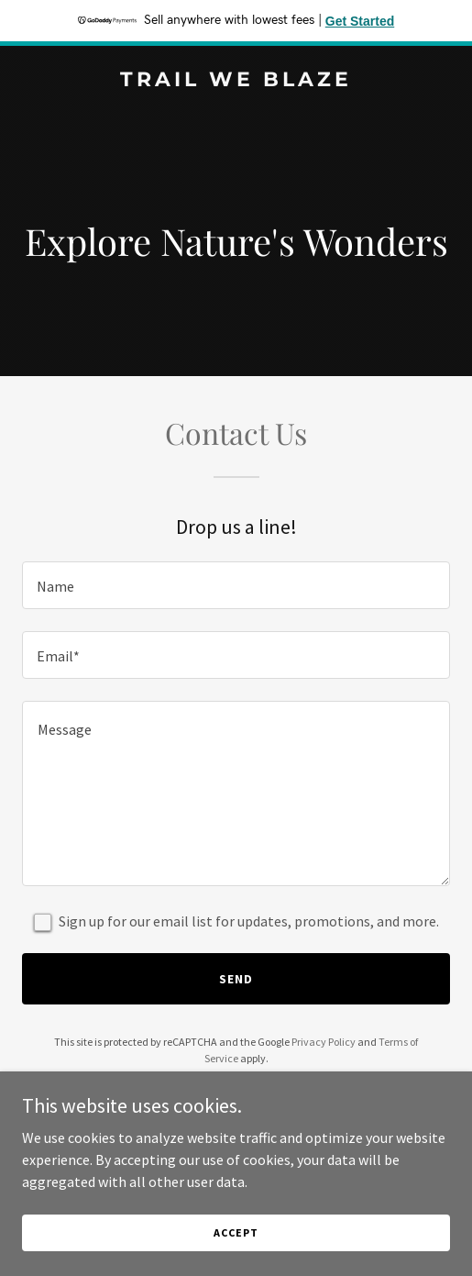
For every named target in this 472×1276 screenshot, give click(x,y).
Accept (236, 1232)
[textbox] (236, 585)
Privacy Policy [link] (323, 1042)
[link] (236, 81)
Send (236, 979)
